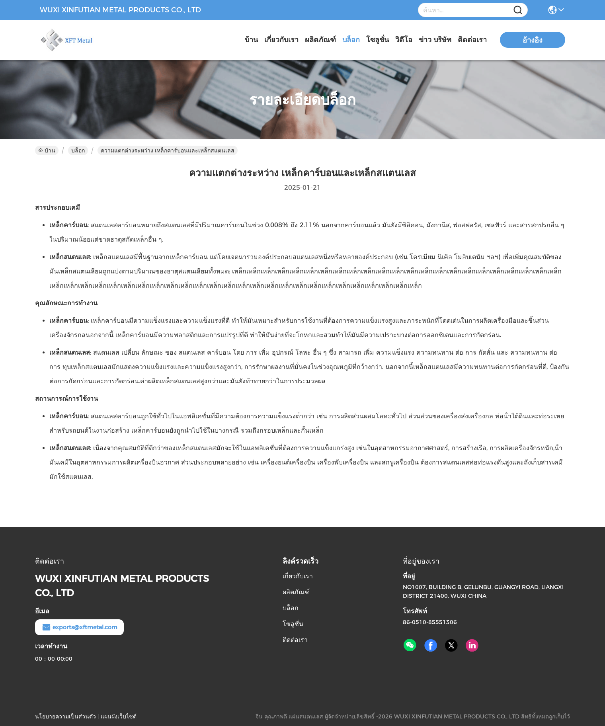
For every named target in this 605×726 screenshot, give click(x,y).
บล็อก (351, 39)
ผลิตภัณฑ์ (320, 39)
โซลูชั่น (377, 39)
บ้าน (251, 39)
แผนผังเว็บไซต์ (119, 716)
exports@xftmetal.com (79, 627)
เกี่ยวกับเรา (281, 39)
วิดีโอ (403, 39)
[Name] (518, 10)
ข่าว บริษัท (435, 39)
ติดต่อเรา (472, 39)
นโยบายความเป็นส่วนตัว (65, 716)
